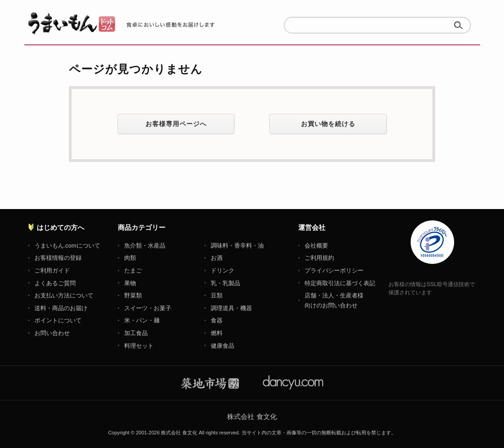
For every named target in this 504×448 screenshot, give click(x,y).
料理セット (139, 345)
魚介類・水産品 (144, 245)
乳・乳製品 (225, 283)
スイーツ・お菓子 (147, 308)
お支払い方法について (63, 295)
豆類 (217, 295)
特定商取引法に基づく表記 (340, 283)
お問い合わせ (52, 333)
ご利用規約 (319, 257)
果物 (130, 283)
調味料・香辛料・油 (237, 245)
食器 (217, 320)
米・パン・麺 (142, 320)
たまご (133, 270)
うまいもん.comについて (67, 245)
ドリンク (222, 270)
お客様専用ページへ (176, 123)
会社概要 (316, 245)
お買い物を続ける (328, 123)
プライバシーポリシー (334, 270)
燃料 (217, 333)
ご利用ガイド (52, 270)
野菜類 (133, 295)
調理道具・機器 (231, 308)
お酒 (217, 257)
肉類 (130, 257)
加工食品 (136, 333)
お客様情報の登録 (58, 257)
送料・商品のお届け (60, 308)
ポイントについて (58, 320)
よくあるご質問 (55, 283)
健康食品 (222, 345)
